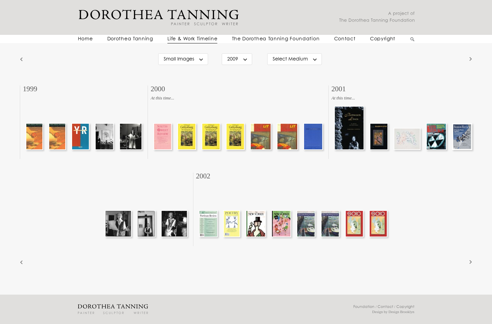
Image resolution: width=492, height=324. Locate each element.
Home (85, 39)
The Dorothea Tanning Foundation (276, 39)
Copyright (382, 39)
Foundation (363, 307)
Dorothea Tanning (130, 39)
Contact (345, 39)
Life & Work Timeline (192, 39)
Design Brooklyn (401, 312)
